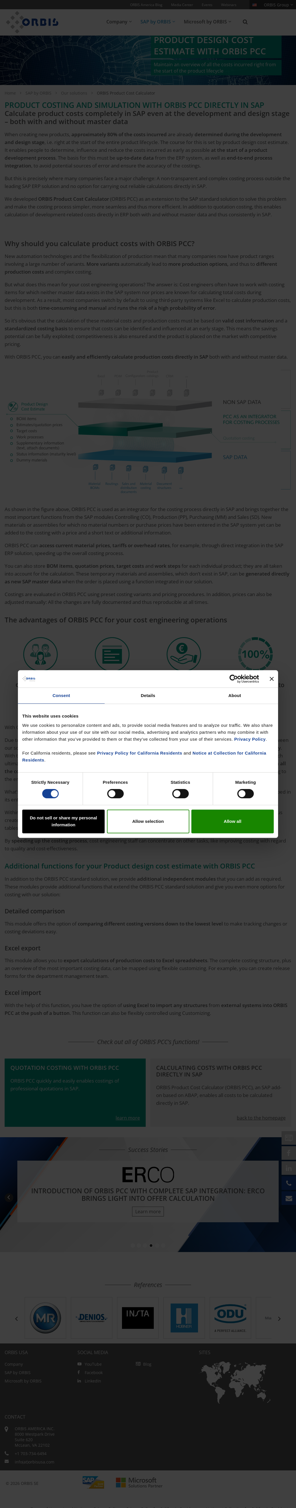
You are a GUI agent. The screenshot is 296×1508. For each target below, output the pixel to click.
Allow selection (148, 821)
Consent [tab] (61, 695)
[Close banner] (272, 679)
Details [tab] (148, 695)
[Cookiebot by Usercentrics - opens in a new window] (233, 678)
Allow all (232, 821)
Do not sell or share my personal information (63, 821)
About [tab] (234, 695)
